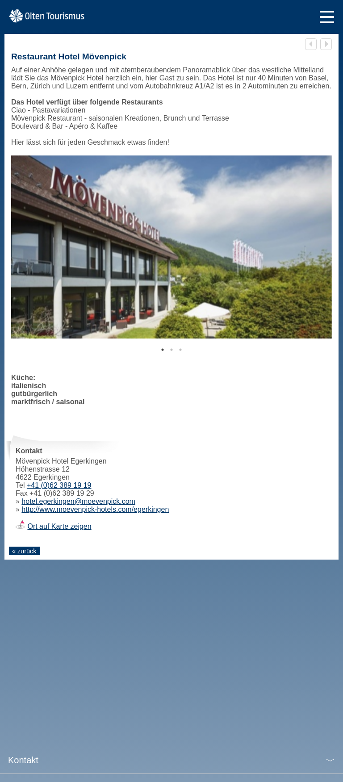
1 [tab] (162, 349)
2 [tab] (171, 349)
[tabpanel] (171, 247)
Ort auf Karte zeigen (59, 526)
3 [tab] (180, 349)
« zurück (24, 551)
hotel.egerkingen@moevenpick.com (78, 501)
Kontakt (23, 760)
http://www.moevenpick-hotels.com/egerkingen (95, 509)
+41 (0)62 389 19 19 (59, 485)
